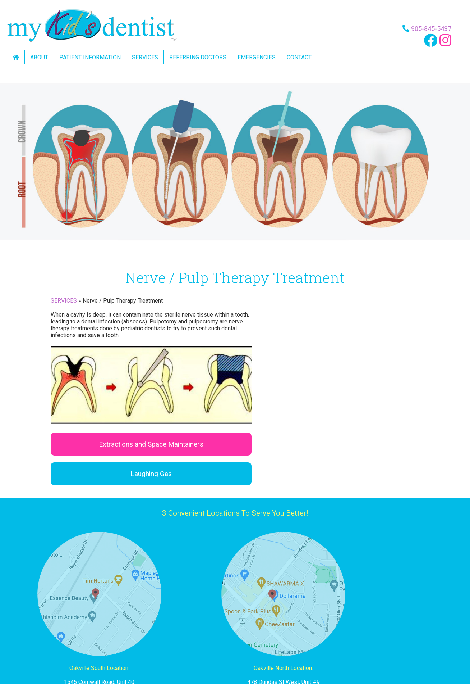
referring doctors (236, 662)
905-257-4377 (235, 613)
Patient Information (90, 57)
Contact (299, 57)
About (39, 57)
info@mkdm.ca (386, 627)
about (102, 662)
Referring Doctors (197, 57)
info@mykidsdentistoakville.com (83, 627)
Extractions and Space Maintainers (329, 308)
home (83, 662)
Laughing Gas (329, 338)
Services (145, 57)
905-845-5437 (429, 28)
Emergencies (257, 57)
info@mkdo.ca (235, 627)
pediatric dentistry (188, 662)
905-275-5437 (387, 613)
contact (271, 662)
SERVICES (64, 300)
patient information (136, 662)
